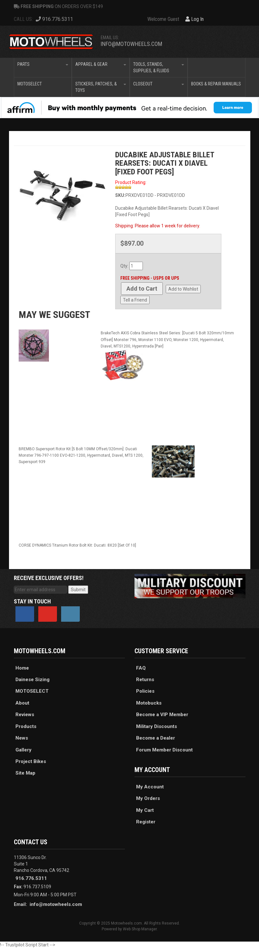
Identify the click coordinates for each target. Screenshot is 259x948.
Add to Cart (141, 288)
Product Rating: (130, 182)
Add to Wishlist (183, 289)
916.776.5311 (31, 878)
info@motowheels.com (131, 43)
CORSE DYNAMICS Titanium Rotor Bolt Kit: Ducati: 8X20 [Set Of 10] (77, 545)
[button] (42, 67)
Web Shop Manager (140, 929)
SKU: (120, 195)
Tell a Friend (135, 300)
